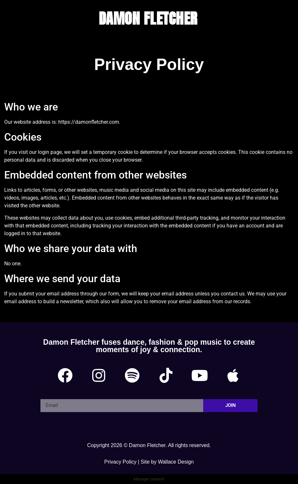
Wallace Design (176, 462)
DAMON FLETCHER (148, 18)
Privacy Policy (120, 462)
